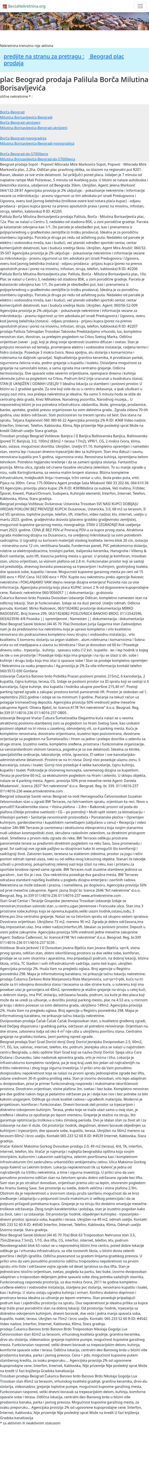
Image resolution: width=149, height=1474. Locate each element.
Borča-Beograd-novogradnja (23, 138)
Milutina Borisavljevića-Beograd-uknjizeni (33, 127)
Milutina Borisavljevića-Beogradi (26, 117)
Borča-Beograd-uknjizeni (20, 122)
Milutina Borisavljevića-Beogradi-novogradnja (37, 143)
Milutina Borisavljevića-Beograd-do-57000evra (37, 159)
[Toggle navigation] (140, 6)
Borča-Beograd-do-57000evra (24, 153)
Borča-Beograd (12, 112)
